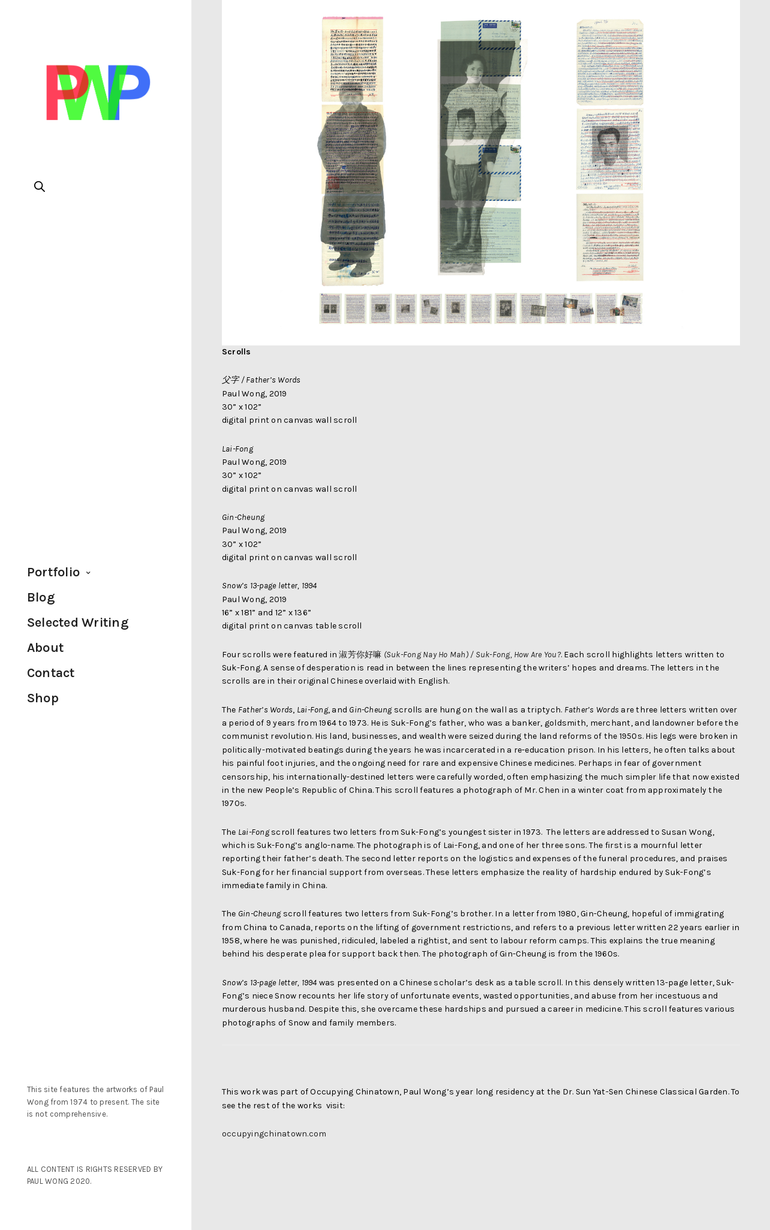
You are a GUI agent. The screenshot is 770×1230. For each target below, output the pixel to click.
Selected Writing (78, 622)
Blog (41, 597)
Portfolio (53, 572)
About (45, 647)
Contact (51, 673)
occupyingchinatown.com (274, 1134)
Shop (43, 698)
